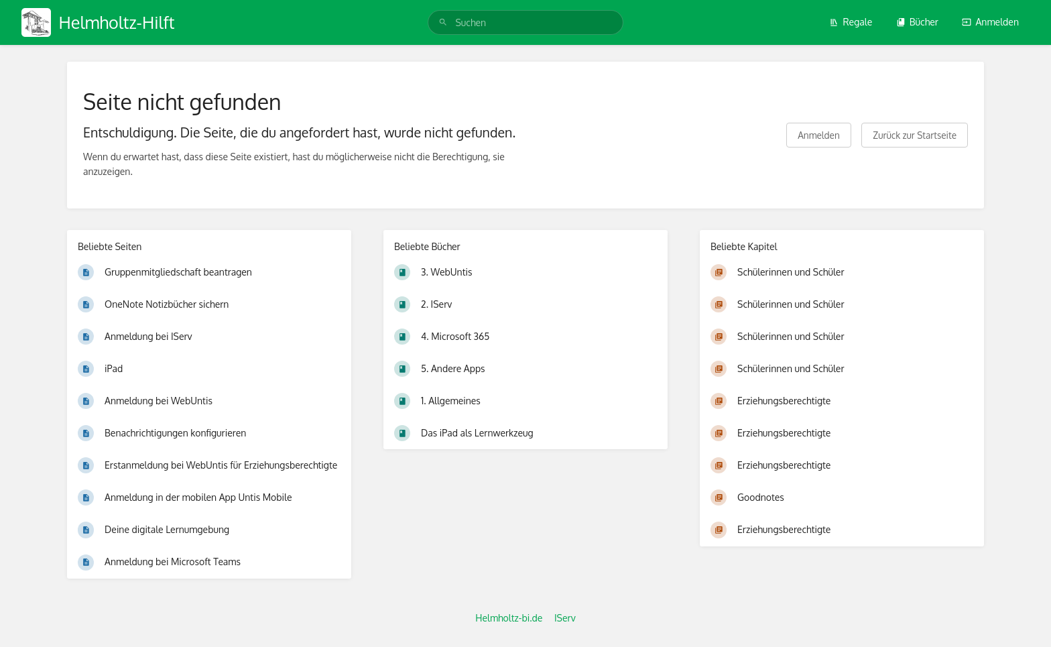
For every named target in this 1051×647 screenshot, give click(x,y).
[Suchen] (443, 22)
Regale (850, 21)
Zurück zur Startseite (914, 135)
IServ (565, 618)
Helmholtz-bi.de (508, 618)
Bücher (917, 21)
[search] (525, 22)
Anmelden (990, 21)
